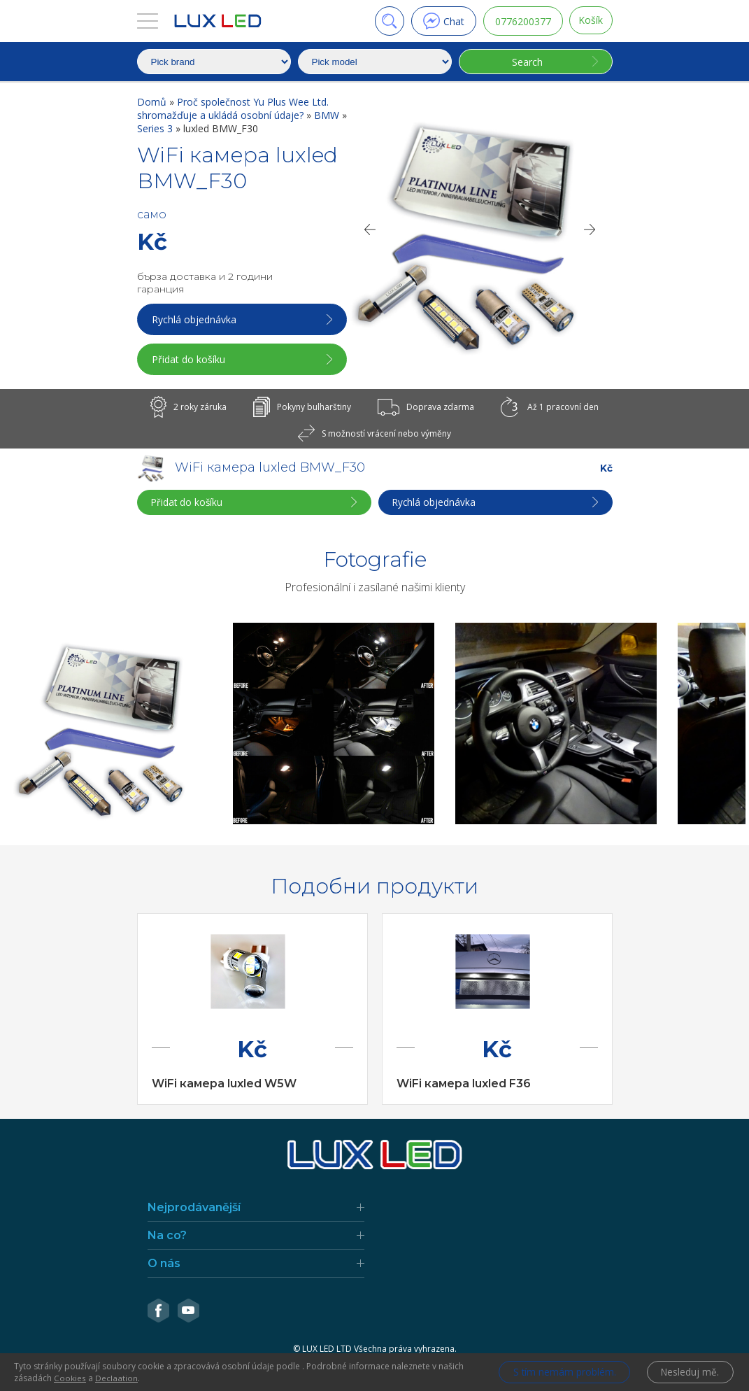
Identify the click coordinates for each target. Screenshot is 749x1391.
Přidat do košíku (190, 359)
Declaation (116, 1378)
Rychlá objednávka (195, 319)
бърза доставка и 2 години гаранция (205, 282)
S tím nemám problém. (559, 1372)
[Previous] (369, 229)
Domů (153, 101)
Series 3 (156, 128)
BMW (328, 115)
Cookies (70, 1378)
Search (526, 62)
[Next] (590, 229)
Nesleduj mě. (689, 1372)
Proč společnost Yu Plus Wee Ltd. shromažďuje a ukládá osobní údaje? (233, 108)
